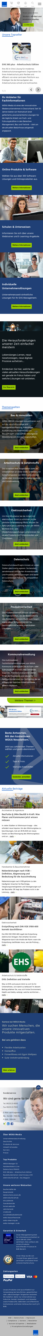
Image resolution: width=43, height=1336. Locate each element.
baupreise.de (8, 1192)
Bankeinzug (8, 1276)
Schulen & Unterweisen (16, 227)
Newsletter (32, 1320)
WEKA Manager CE (10, 1164)
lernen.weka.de (9, 1206)
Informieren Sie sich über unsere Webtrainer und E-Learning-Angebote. (20, 235)
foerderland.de (9, 1203)
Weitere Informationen (21, 187)
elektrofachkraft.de (10, 1198)
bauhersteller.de (9, 1189)
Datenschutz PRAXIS (11, 1169)
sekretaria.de (8, 1209)
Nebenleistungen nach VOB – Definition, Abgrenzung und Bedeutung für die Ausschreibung (19, 874)
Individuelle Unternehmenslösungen (17, 286)
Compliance (12, 1320)
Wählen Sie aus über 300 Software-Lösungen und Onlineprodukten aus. (19, 177)
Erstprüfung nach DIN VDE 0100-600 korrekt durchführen (20, 928)
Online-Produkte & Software (19, 170)
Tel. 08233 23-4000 (10, 1103)
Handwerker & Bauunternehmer (16, 867)
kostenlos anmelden (21, 777)
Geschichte (7, 1141)
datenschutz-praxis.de (12, 1195)
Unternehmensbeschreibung (14, 1139)
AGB (9, 1318)
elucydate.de (8, 1201)
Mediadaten (31, 1323)
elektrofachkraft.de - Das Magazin (16, 1178)
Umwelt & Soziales (10, 1147)
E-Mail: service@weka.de (13, 1112)
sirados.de (7, 1212)
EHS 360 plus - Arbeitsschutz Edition (20, 64)
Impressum (30, 1318)
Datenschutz (19, 1318)
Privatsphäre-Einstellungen (22, 1326)
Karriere (6, 1150)
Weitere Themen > (25, 700)
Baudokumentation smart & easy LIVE (18, 1175)
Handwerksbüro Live (11, 1166)
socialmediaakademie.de (12, 1215)
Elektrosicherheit (9, 922)
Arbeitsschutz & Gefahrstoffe (14, 975)
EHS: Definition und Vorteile (16, 979)
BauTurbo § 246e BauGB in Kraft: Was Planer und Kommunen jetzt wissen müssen (21, 817)
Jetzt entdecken (21, 448)
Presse (5, 1153)
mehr (13, 836)
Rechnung (20, 1276)
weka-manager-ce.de (11, 1223)
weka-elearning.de (10, 1220)
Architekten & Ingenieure (13, 810)
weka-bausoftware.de (11, 1218)
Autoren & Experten (16, 1323)
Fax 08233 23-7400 (10, 1107)
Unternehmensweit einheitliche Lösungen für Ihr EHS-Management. (19, 296)
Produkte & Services (11, 1144)
